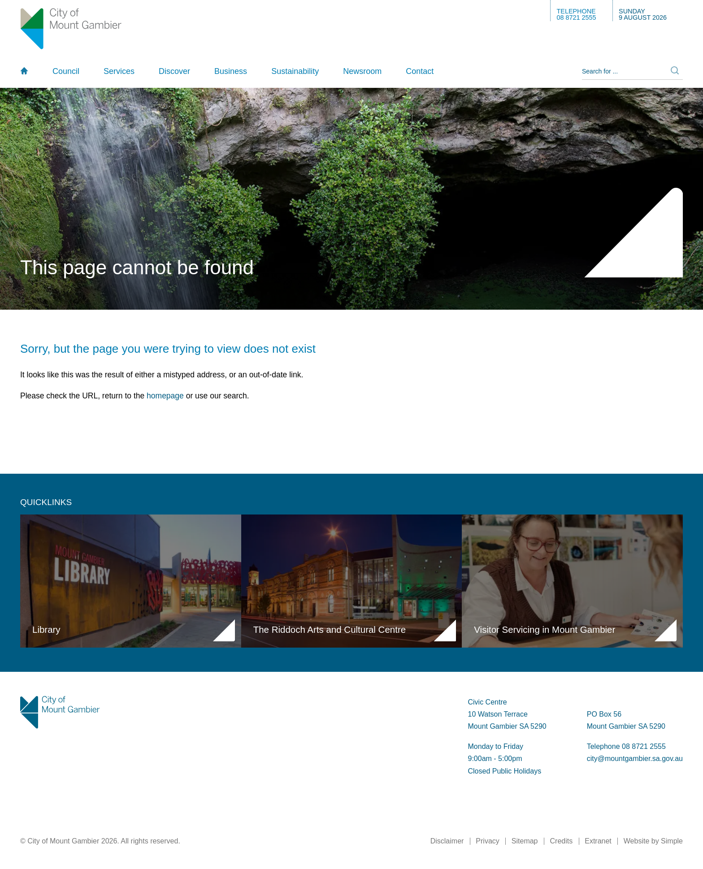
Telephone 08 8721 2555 (626, 746)
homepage (165, 395)
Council (65, 71)
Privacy (487, 841)
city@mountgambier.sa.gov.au (635, 758)
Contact (420, 71)
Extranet (598, 841)
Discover (174, 71)
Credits (561, 841)
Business (230, 71)
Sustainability (295, 71)
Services (119, 71)
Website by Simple (653, 841)
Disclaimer (447, 841)
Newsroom (362, 71)
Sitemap (525, 841)
